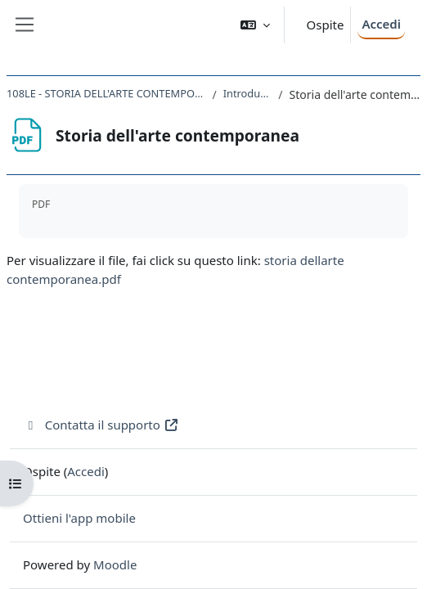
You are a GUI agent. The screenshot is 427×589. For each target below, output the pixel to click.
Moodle (115, 564)
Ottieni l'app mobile (79, 518)
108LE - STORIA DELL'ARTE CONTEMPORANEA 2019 (106, 93)
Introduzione (247, 93)
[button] (255, 25)
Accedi (381, 24)
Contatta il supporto (101, 424)
